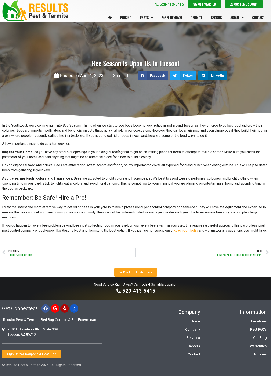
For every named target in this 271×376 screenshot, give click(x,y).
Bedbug (216, 17)
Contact (258, 17)
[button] (153, 75)
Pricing (125, 17)
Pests (146, 17)
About (237, 17)
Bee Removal (172, 17)
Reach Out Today (185, 230)
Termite (196, 17)
